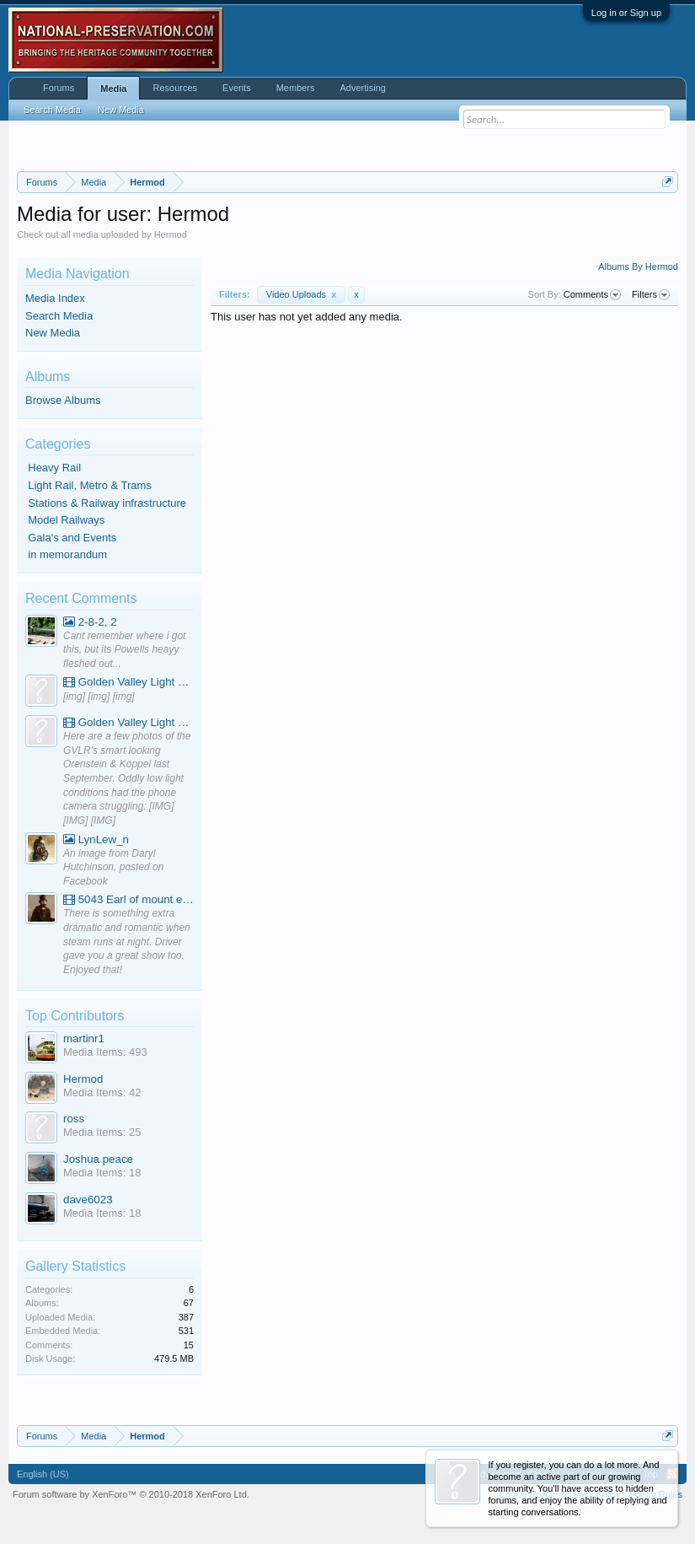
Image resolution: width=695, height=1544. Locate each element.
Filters (651, 295)
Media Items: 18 (102, 1172)
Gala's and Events (72, 537)
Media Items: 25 (102, 1132)
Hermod (83, 1079)
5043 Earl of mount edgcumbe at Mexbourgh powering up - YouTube (128, 899)
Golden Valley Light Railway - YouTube (128, 681)
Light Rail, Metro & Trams (90, 485)
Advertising (363, 88)
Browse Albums (63, 400)
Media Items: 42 (102, 1092)
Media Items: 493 (105, 1052)
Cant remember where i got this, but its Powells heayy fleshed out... (124, 650)
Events (236, 88)
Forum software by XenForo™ (131, 1494)
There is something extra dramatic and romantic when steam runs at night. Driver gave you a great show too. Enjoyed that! (126, 941)
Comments (592, 295)
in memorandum (67, 554)
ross (73, 1118)
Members (295, 88)
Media (113, 88)
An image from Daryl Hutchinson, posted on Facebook (113, 867)
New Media (52, 332)
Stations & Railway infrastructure (107, 503)
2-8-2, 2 (90, 622)
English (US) (43, 1474)
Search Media (59, 315)
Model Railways (66, 520)
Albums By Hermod (638, 266)
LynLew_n (96, 839)
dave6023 (88, 1199)
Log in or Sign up (626, 13)
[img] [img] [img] (99, 696)
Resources (174, 88)
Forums (58, 88)
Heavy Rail (54, 467)
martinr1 (83, 1038)
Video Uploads (301, 294)
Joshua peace (98, 1159)
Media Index (55, 298)
